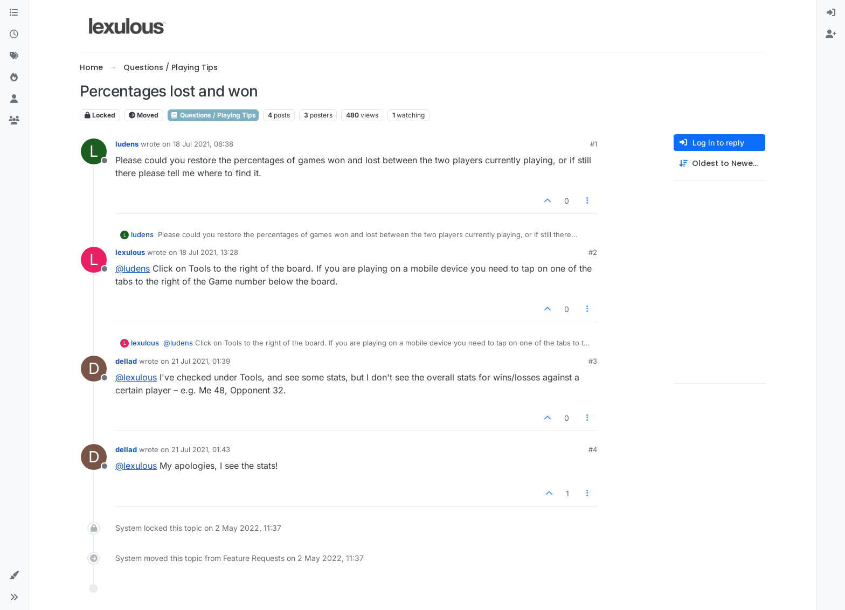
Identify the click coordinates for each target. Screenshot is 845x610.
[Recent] (14, 34)
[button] (14, 575)
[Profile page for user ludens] (94, 151)
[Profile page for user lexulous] (94, 260)
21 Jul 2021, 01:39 (200, 361)
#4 (592, 449)
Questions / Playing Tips (213, 115)
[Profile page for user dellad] (94, 369)
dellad (126, 361)
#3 (592, 361)
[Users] (14, 99)
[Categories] (14, 13)
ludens (126, 144)
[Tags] (14, 56)
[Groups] (14, 120)
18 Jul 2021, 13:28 (208, 252)
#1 (593, 144)
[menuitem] (831, 13)
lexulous (130, 252)
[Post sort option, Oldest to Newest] (719, 163)
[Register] (831, 34)
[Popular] (14, 77)
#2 (592, 252)
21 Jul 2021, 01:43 (200, 449)
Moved (143, 115)
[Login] (831, 13)
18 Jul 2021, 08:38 (203, 144)
